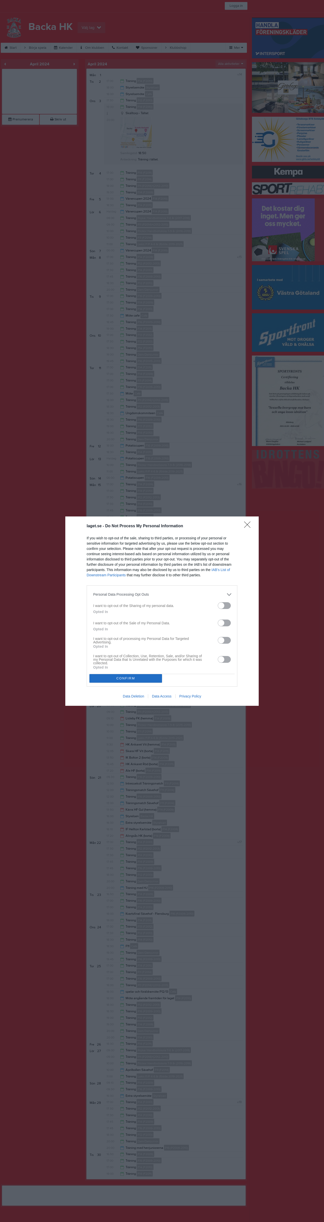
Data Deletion (133, 696)
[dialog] (162, 611)
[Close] (249, 526)
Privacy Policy (190, 696)
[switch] (224, 605)
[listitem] (162, 594)
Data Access (162, 696)
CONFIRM (125, 678)
